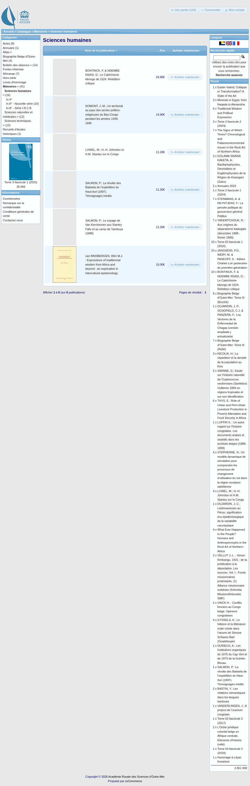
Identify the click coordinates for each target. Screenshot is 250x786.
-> (11, 86)
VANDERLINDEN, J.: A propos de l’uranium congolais (232, 710)
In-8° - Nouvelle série (19, 103)
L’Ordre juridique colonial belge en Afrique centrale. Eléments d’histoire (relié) (229, 736)
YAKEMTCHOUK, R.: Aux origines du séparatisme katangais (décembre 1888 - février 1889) (231, 229)
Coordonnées (11, 198)
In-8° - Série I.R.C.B (18, 108)
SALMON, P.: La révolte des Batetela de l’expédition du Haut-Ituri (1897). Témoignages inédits (232, 675)
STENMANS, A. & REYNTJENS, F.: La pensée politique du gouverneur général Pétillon (230, 207)
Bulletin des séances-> (17, 65)
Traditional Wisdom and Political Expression (229, 113)
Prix (162, 50)
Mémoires (40, 31)
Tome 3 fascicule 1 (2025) (20, 182)
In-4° (9, 99)
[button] (183, 10)
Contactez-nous (13, 220)
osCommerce (133, 781)
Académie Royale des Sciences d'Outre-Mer (136, 776)
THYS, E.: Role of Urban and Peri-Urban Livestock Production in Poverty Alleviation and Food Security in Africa (232, 409)
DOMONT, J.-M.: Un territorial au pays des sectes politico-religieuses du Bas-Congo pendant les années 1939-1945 (104, 114)
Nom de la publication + (101, 50)
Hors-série (9, 77)
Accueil (9, 31)
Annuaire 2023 (226, 185)
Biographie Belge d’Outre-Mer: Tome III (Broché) (231, 298)
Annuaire (8, 47)
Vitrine (6, 139)
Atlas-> (7, 52)
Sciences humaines (64, 31)
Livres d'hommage (14, 82)
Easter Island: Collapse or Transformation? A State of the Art (232, 91)
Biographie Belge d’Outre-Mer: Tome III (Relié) (231, 345)
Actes (6, 43)
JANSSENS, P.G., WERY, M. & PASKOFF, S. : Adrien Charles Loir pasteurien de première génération (232, 259)
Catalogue (24, 31)
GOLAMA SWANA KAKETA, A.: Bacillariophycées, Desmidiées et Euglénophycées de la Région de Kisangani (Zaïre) (231, 168)
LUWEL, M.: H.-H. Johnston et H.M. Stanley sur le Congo (230, 495)
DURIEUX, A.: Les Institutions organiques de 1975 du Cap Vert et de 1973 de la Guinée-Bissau (232, 654)
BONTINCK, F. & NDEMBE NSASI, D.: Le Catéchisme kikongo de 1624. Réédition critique (230, 280)
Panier (214, 81)
